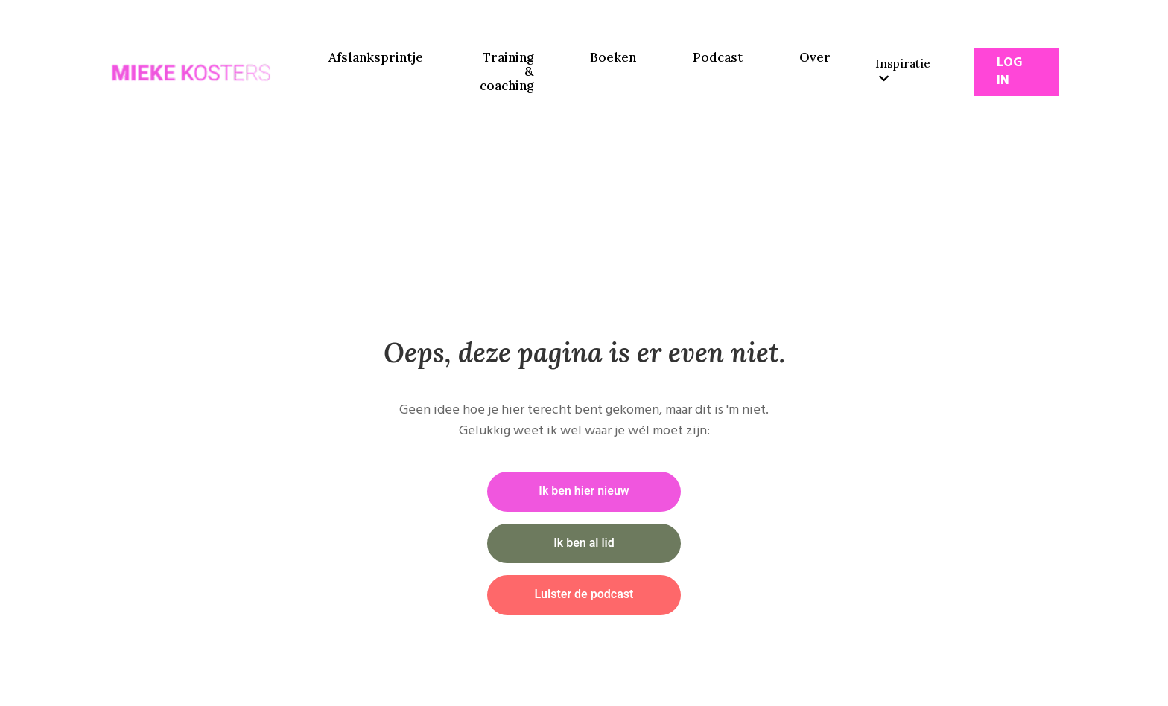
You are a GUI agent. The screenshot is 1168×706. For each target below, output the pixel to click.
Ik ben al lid (584, 543)
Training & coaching (506, 72)
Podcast (718, 58)
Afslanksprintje (375, 58)
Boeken (613, 58)
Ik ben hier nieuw (584, 491)
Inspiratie (902, 70)
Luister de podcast (584, 594)
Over (815, 58)
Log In (1010, 72)
